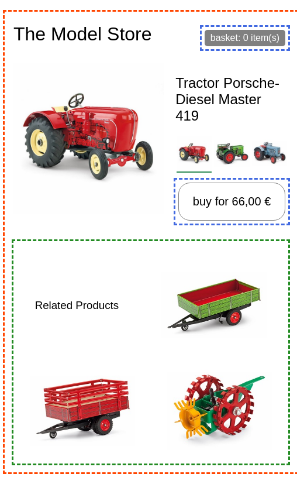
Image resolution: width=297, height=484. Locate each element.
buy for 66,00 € (232, 201)
